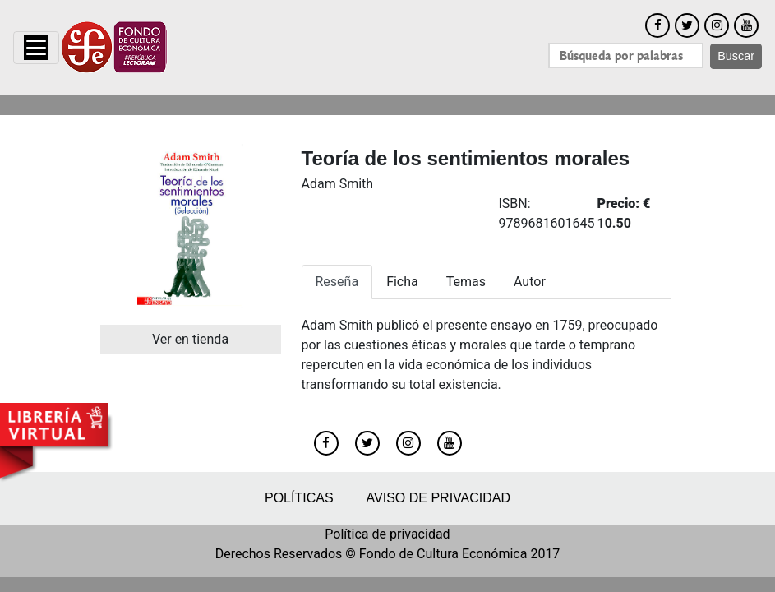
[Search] (625, 55)
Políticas (299, 498)
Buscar (735, 55)
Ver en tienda (190, 339)
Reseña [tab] (337, 281)
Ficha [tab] (402, 281)
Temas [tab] (466, 281)
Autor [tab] (530, 281)
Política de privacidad (387, 534)
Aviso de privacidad (438, 498)
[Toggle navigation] (36, 47)
